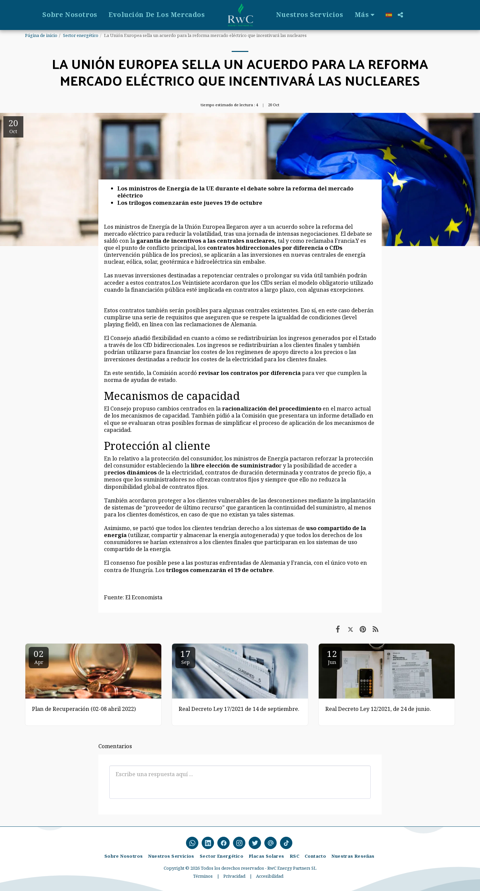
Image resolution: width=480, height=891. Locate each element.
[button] (470, 15)
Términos (203, 876)
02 (39, 656)
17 (185, 656)
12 (332, 656)
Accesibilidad (269, 876)
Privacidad (234, 876)
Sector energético (80, 35)
